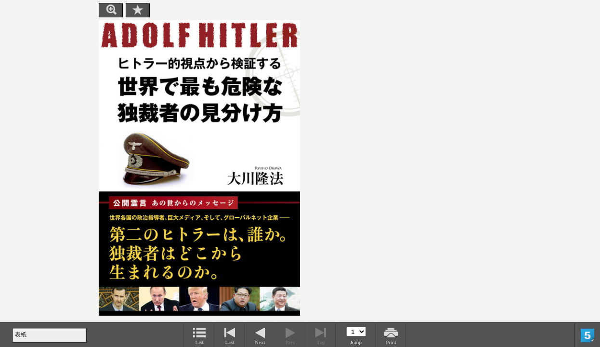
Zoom (111, 10)
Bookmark (138, 10)
